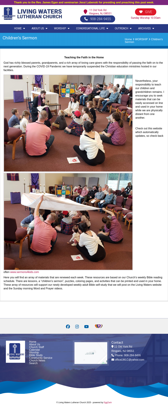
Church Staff (36, 347)
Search (33, 363)
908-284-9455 (97, 19)
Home (128, 39)
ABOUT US (39, 28)
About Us (34, 344)
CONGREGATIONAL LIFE (92, 28)
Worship (34, 352)
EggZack (108, 402)
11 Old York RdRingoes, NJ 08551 (100, 12)
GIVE (145, 12)
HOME (19, 28)
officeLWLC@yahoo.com (129, 359)
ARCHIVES (146, 28)
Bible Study (36, 355)
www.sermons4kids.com (24, 272)
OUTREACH (123, 28)
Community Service (40, 357)
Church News (37, 360)
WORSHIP (61, 28)
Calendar (34, 349)
